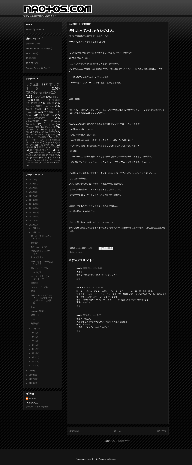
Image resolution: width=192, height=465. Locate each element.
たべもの (80, 252)
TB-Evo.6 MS (47, 145)
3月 (33, 357)
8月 (33, 337)
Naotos (32, 398)
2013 (31, 212)
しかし (34, 307)
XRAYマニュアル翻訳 (36, 137)
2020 (31, 183)
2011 (31, 220)
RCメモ (53, 158)
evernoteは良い (38, 311)
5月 (33, 349)
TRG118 (30, 53)
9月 (33, 333)
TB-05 (29, 58)
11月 (34, 232)
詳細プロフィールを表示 (37, 406)
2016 (31, 200)
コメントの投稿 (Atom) (120, 441)
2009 (31, 370)
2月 (33, 361)
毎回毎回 (35, 323)
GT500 (52, 132)
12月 (34, 228)
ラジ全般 (30, 43)
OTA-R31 (30, 155)
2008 (31, 375)
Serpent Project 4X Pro (36, 68)
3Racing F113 (32, 127)
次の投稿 (74, 431)
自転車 (50, 103)
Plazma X (50, 127)
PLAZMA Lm (32, 129)
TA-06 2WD (33, 109)
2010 (31, 225)
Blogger (112, 459)
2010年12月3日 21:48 (93, 287)
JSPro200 (39, 132)
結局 (33, 291)
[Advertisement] (117, 400)
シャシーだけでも (39, 287)
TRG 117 (41, 155)
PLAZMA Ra (46, 115)
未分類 (56, 100)
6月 (33, 345)
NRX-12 (29, 147)
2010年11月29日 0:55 (92, 268)
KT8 (44, 158)
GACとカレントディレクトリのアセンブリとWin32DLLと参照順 (41, 299)
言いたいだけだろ (39, 268)
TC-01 (54, 152)
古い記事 (40, 96)
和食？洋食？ (37, 257)
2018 (31, 192)
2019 (31, 188)
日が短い (35, 242)
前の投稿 (161, 431)
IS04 (37, 142)
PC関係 (35, 103)
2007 (31, 379)
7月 (33, 341)
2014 (31, 208)
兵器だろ (35, 315)
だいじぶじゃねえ (39, 247)
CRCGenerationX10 (41, 92)
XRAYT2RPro (33, 121)
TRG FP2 (30, 63)
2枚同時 (35, 283)
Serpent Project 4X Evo (37, 48)
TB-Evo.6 (41, 100)
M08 (28, 158)
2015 (31, 204)
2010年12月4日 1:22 (92, 315)
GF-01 (36, 158)
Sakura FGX (40, 152)
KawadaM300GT (35, 118)
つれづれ (35, 319)
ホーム (117, 431)
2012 (31, 216)
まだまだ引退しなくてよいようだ (41, 277)
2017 (31, 196)
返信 (78, 279)
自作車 (51, 134)
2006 (31, 383)
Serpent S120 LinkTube (40, 106)
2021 (31, 179)
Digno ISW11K (47, 163)
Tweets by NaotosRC (36, 29)
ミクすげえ (36, 272)
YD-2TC (56, 147)
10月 (34, 328)
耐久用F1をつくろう (40, 150)
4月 (33, 353)
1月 (33, 365)
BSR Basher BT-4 (34, 134)
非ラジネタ (43, 86)
